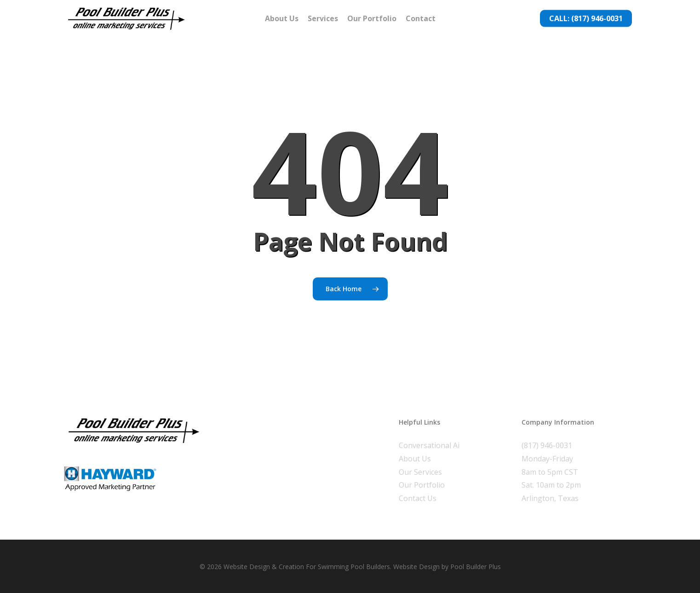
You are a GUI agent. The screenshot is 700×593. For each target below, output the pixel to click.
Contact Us (417, 498)
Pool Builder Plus (475, 566)
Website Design (416, 566)
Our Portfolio (422, 485)
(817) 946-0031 (547, 445)
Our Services (420, 472)
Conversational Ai (429, 445)
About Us (415, 459)
